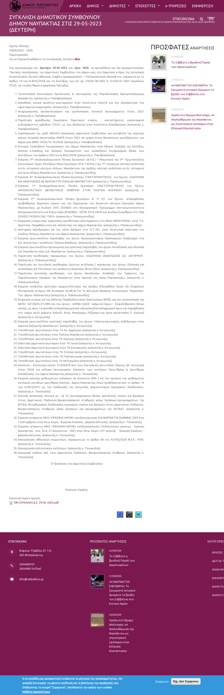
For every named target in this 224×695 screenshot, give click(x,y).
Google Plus (129, 514)
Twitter (138, 514)
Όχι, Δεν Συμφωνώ (186, 682)
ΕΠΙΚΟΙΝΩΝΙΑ (183, 19)
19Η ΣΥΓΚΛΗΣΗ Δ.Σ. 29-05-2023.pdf (36, 502)
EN (211, 19)
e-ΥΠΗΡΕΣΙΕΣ (175, 6)
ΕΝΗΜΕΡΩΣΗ (202, 6)
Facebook (120, 514)
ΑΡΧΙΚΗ (75, 6)
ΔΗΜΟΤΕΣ (117, 6)
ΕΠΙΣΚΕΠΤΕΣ (145, 6)
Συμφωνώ (162, 682)
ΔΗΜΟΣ (93, 6)
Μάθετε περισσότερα (36, 692)
